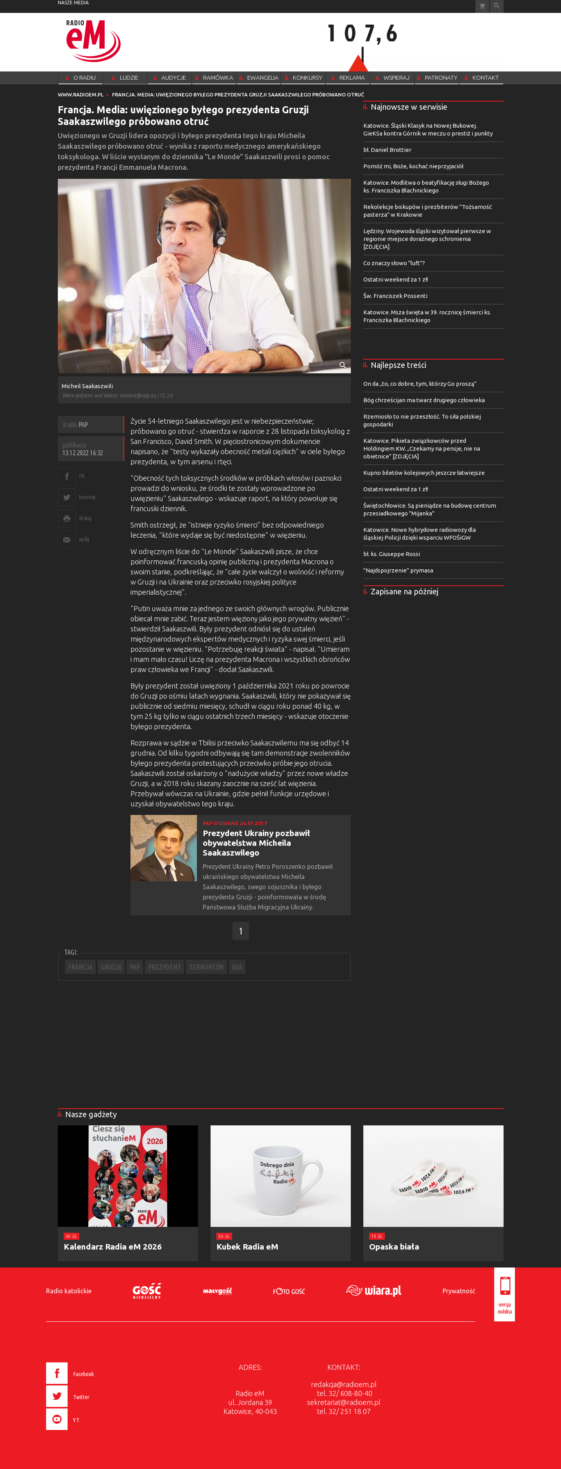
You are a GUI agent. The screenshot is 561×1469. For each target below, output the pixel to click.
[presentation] (86, 1431)
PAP (135, 967)
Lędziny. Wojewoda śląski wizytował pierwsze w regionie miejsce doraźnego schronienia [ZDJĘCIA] (427, 239)
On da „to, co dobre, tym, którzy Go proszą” (420, 383)
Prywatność (459, 1290)
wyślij (84, 539)
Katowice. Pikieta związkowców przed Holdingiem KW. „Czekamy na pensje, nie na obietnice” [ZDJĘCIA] (421, 448)
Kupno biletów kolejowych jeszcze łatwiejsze (424, 472)
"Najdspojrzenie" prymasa (398, 570)
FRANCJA (80, 967)
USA (237, 967)
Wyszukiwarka (497, 6)
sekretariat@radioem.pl (344, 1402)
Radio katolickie (68, 1290)
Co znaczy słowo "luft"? (394, 263)
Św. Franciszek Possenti (395, 295)
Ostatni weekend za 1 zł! (395, 279)
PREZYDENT (164, 967)
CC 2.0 (166, 395)
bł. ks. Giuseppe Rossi (391, 554)
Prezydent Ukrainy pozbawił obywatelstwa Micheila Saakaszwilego (256, 842)
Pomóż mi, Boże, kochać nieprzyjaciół (413, 166)
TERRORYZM (206, 967)
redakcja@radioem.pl (344, 1384)
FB (82, 475)
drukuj (85, 518)
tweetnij (87, 497)
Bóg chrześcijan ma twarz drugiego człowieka (424, 400)
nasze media (73, 2)
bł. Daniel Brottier (387, 149)
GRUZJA (111, 967)
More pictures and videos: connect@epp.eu (109, 395)
